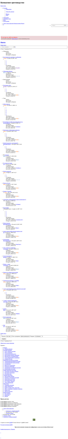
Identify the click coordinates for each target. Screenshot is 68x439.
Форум (3, 42)
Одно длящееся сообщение (9, 247)
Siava (4, 72)
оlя (4, 232)
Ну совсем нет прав (7, 163)
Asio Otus (5, 301)
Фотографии (6, 207)
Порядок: (36, 336)
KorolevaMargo (6, 123)
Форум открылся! (7, 171)
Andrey (17, 76)
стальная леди (19, 219)
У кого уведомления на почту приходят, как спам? (14, 288)
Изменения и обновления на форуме (11, 130)
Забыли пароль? (15, 38)
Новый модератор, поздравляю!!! (10, 143)
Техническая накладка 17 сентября (11, 280)
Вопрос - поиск (6, 264)
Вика (4, 310)
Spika (5, 58)
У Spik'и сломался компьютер (10, 300)
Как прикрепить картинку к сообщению (12, 57)
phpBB (10, 422)
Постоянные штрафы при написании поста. (13, 121)
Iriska (17, 285)
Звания (4, 308)
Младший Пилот (7, 144)
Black (17, 227)
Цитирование (6, 239)
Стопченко (5, 249)
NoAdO (17, 67)
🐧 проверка (6, 154)
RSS (4, 325)
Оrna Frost (18, 244)
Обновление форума (7, 71)
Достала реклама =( (7, 256)
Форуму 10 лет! (6, 183)
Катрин (4, 257)
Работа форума (6, 104)
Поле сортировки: (21, 336)
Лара (17, 260)
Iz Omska (18, 204)
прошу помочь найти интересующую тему (12, 231)
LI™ (4, 164)
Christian (18, 126)
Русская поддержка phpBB (6, 424)
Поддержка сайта (7, 85)
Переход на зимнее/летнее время (10, 272)
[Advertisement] (34, 31)
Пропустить (3, 5)
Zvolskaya (18, 167)
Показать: (7, 336)
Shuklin (17, 313)
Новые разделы (6, 223)
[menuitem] (8, 9)
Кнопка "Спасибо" (7, 191)
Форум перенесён (7, 317)
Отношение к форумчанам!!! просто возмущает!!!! (14, 199)
